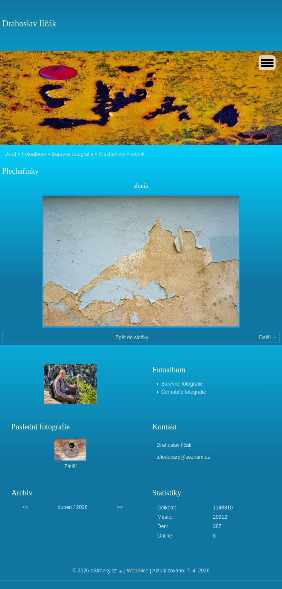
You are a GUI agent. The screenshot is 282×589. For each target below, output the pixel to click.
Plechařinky (112, 154)
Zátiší (70, 466)
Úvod (10, 154)
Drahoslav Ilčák (29, 23)
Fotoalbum (34, 154)
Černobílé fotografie (183, 392)
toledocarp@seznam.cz (183, 457)
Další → (268, 337)
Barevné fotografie (72, 154)
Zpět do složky (131, 337)
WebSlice (137, 571)
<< (25, 507)
